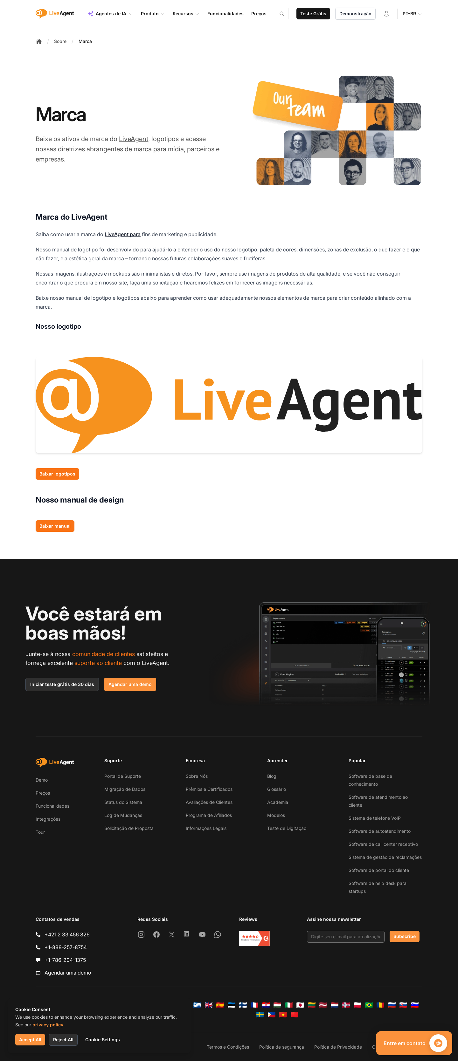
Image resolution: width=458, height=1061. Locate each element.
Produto (153, 14)
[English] (208, 1005)
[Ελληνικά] (197, 1005)
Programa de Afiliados (209, 815)
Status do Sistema (123, 802)
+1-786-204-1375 (65, 960)
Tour (40, 832)
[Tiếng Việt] (283, 1014)
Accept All (30, 1039)
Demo (42, 780)
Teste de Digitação (286, 828)
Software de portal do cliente (379, 870)
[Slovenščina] (415, 1005)
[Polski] (357, 1005)
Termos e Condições (228, 1047)
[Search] (285, 13)
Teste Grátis (313, 13)
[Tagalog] (271, 1014)
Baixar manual (55, 526)
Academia (277, 802)
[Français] (254, 1005)
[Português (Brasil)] (369, 1005)
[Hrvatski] (266, 1005)
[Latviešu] (323, 1005)
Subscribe (404, 936)
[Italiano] (289, 1005)
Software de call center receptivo (383, 844)
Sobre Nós (197, 776)
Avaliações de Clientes (209, 802)
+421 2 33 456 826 (67, 934)
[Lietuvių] (312, 1005)
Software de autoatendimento (380, 831)
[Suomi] (243, 1005)
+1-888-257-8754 (66, 947)
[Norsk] (346, 1005)
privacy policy (47, 1024)
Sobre (60, 41)
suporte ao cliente (98, 663)
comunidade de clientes (103, 654)
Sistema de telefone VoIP (375, 818)
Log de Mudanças (123, 815)
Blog (271, 776)
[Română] (380, 1005)
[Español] (220, 1005)
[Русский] (392, 1005)
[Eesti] (231, 1005)
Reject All (63, 1039)
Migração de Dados (124, 789)
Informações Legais (206, 828)
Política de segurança (281, 1047)
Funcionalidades (52, 806)
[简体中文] (294, 1014)
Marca (85, 41)
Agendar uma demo (130, 684)
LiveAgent (133, 139)
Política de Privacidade (338, 1047)
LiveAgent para (123, 234)
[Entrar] (386, 13)
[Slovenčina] (403, 1005)
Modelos (276, 815)
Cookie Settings (102, 1039)
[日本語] (300, 1005)
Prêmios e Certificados (209, 789)
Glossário (276, 789)
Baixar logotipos (57, 473)
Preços (43, 793)
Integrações (48, 819)
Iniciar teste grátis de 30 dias (62, 684)
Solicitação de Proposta (129, 828)
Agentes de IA (110, 13)
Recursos (186, 14)
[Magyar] (277, 1005)
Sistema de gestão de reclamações (385, 857)
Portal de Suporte (122, 776)
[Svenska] (260, 1014)
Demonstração (355, 13)
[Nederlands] (334, 1005)
